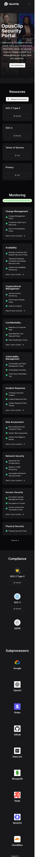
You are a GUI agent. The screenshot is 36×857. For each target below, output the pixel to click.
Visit (17, 155)
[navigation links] (29, 4)
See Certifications (17, 65)
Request (17, 116)
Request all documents (17, 99)
